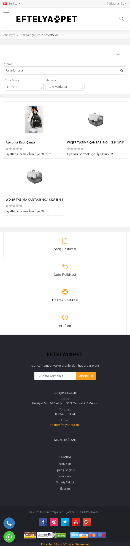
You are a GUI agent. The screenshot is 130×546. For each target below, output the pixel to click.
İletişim (65, 488)
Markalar (51, 80)
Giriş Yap (65, 463)
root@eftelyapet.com (65, 425)
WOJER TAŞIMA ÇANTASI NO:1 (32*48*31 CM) (95, 142)
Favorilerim (65, 476)
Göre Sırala (12, 80)
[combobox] (24, 86)
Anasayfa (9, 35)
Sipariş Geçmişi (65, 470)
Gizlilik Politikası (87, 512)
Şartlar (70, 512)
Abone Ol (86, 376)
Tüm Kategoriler (29, 35)
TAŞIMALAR (51, 35)
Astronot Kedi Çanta (20, 142)
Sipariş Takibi (65, 482)
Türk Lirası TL (116, 3)
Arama (8, 64)
